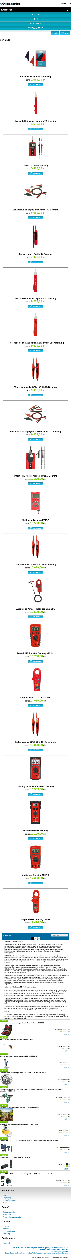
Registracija (7, 1198)
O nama (6, 1226)
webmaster (66, 1257)
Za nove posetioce (9, 1212)
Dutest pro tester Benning (35, 165)
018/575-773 (64, 3)
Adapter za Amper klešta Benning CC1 (35, 609)
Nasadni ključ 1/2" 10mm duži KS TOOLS (15, 1157)
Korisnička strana (9, 1200)
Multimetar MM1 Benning (35, 831)
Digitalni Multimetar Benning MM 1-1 (35, 653)
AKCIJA (35, 15)
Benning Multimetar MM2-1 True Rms (35, 786)
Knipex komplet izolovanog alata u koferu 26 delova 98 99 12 (22, 1023)
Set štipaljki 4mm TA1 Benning (35, 77)
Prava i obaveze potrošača (12, 1217)
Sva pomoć (7, 1214)
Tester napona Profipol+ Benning (35, 254)
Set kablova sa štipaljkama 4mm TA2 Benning (35, 210)
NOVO (35, 19)
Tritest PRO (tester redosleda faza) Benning (35, 476)
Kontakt (5, 1229)
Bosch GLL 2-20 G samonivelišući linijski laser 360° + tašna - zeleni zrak (26, 1174)
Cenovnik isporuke (9, 1231)
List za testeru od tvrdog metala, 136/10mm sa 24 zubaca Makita (23, 1073)
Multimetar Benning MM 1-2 (35, 875)
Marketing (6, 1234)
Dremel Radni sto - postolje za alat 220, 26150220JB (18, 1056)
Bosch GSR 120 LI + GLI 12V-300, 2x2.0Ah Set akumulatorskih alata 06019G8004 (29, 1141)
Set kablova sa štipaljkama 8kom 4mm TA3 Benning (35, 431)
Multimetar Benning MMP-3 (35, 520)
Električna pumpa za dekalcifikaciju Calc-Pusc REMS (19, 1124)
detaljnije (66, 1034)
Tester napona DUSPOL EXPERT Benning (35, 564)
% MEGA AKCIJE (35, 28)
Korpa (5, 1203)
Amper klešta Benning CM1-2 (35, 919)
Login (5, 1195)
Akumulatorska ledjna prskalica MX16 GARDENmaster (19, 1107)
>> (39, 938)
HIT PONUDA (35, 24)
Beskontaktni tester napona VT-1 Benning (35, 121)
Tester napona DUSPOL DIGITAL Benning (35, 742)
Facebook (6, 1243)
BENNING (5, 40)
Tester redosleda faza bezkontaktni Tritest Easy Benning (35, 343)
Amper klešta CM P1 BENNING (35, 698)
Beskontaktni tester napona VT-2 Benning (35, 298)
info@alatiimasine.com (18, 1253)
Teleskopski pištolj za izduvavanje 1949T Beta (16, 1039)
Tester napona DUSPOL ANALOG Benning (35, 387)
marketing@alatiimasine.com (57, 1253)
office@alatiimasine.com (37, 1253)
